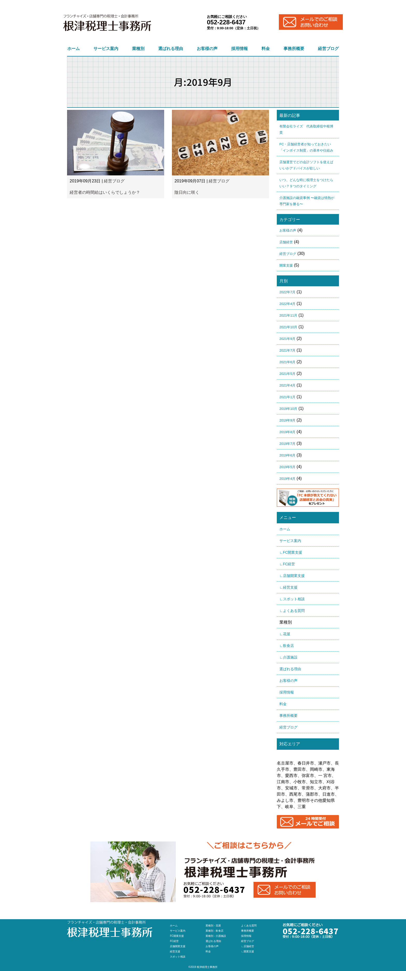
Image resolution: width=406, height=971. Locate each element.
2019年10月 (288, 409)
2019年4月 (287, 479)
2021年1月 (287, 397)
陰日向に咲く (187, 192)
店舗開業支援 (177, 946)
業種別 (138, 48)
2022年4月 (287, 304)
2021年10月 (288, 327)
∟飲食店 (286, 646)
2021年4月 (287, 385)
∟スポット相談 (292, 599)
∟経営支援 (288, 587)
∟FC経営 (287, 564)
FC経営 (174, 941)
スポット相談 (177, 956)
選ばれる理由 (170, 48)
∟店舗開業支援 (292, 576)
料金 (266, 48)
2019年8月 (287, 432)
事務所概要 (294, 48)
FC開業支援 (177, 935)
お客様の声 (207, 48)
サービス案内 (105, 48)
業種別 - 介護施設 (216, 935)
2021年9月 (287, 339)
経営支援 (175, 951)
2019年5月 (287, 467)
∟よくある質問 (292, 611)
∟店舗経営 (247, 946)
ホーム (73, 48)
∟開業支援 (247, 951)
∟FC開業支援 (290, 552)
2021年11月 (288, 315)
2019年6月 (287, 455)
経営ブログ (328, 48)
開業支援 (286, 265)
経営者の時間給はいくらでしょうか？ (105, 192)
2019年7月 (287, 444)
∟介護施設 (288, 657)
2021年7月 (287, 350)
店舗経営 (286, 242)
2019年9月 (287, 420)
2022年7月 (287, 292)
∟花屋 (284, 634)
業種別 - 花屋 (213, 925)
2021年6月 (287, 362)
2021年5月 (287, 374)
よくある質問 (249, 925)
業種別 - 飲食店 (214, 930)
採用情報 (239, 48)
